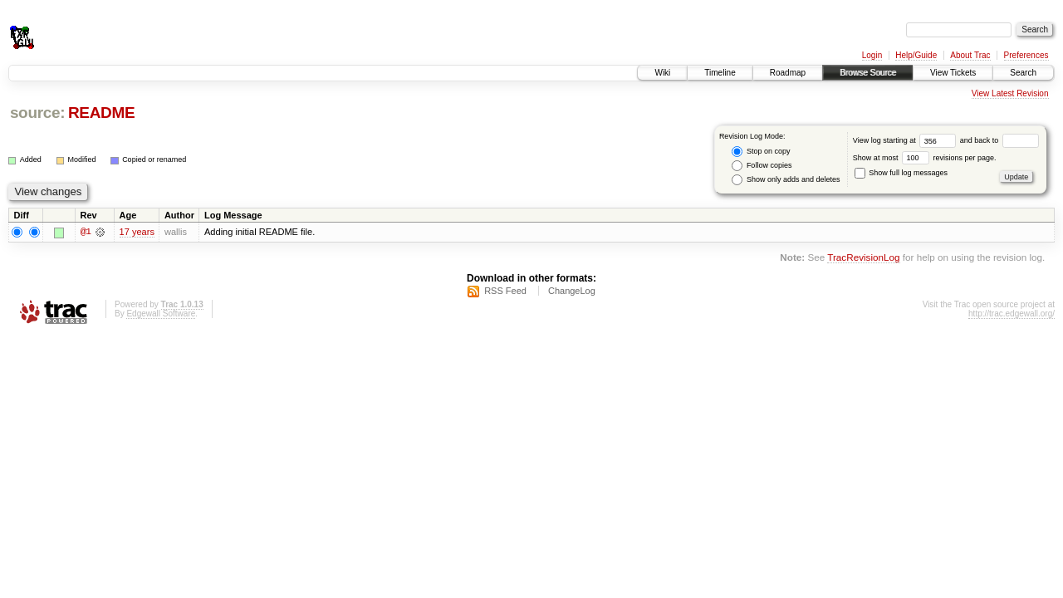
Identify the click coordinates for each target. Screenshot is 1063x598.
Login (872, 55)
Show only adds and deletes (786, 179)
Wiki (662, 72)
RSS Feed (505, 291)
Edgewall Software (160, 313)
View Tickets (953, 72)
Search (1023, 72)
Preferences (1026, 55)
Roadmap (788, 72)
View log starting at (906, 140)
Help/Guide (916, 55)
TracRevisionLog (863, 257)
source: (37, 112)
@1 (86, 231)
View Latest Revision (1010, 93)
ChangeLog (571, 291)
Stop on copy (761, 151)
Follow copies (761, 165)
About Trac (970, 55)
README (101, 112)
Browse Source (868, 72)
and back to (999, 140)
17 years (137, 232)
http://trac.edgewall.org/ (1011, 313)
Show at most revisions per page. (925, 158)
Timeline (719, 72)
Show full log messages (901, 173)
